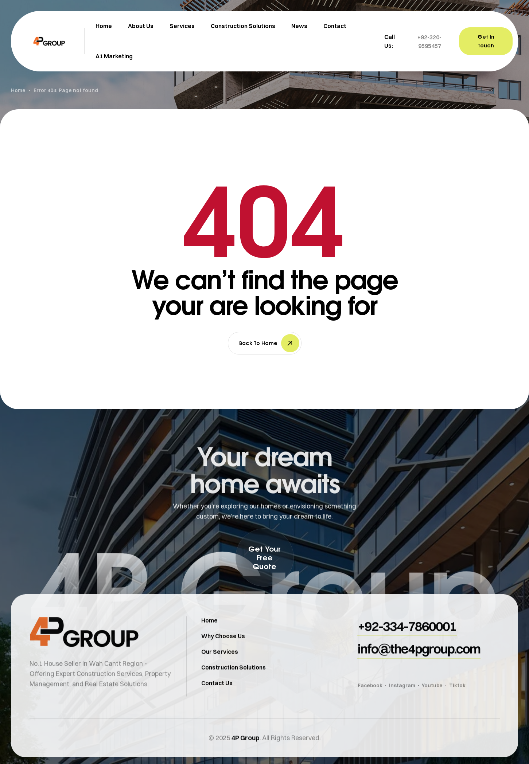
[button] (429, 41)
